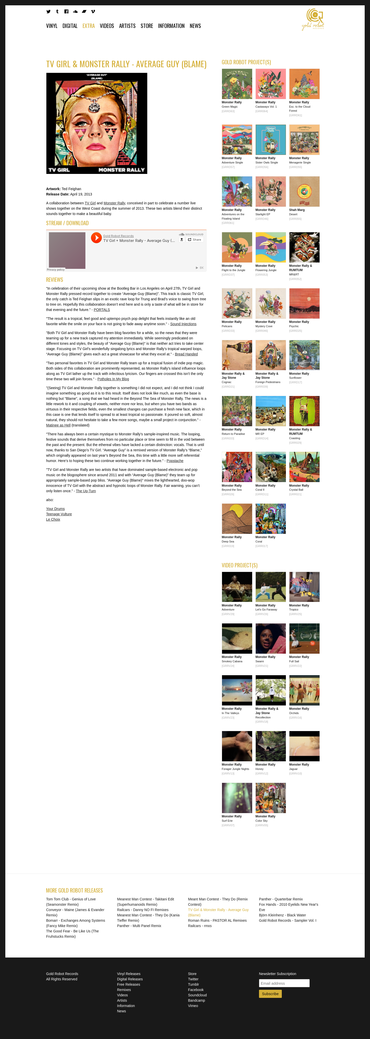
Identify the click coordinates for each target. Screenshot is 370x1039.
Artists (127, 25)
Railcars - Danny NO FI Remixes (143, 910)
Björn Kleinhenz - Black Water (282, 915)
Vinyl (52, 25)
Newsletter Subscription (277, 974)
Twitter (193, 979)
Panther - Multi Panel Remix (139, 926)
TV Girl (90, 203)
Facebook (196, 990)
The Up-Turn (86, 491)
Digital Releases (130, 979)
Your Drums (55, 509)
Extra (89, 25)
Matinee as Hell (58, 425)
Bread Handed (186, 354)
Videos (107, 25)
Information (171, 25)
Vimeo (193, 1006)
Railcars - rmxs (200, 926)
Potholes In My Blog (113, 379)
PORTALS (102, 310)
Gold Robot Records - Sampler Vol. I (287, 920)
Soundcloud (197, 995)
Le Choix (53, 519)
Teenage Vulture (59, 514)
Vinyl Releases (128, 974)
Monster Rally (114, 203)
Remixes (124, 990)
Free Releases (128, 984)
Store (147, 25)
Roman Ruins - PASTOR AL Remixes (217, 920)
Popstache (175, 461)
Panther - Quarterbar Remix (281, 899)
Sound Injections (183, 324)
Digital (70, 25)
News (195, 25)
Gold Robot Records (313, 19)
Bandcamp (196, 1000)
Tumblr (193, 984)
